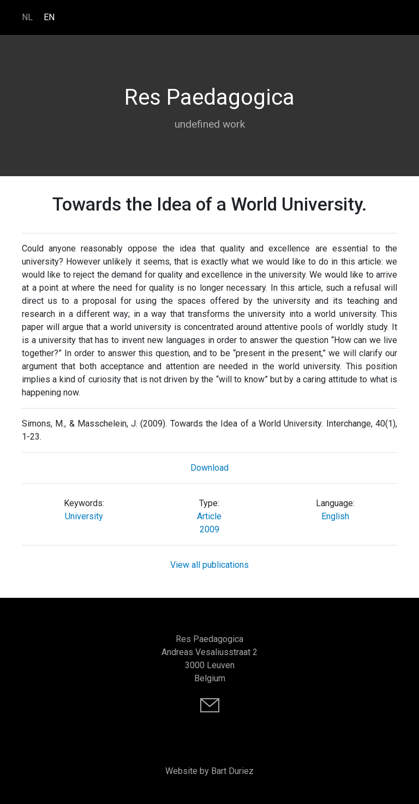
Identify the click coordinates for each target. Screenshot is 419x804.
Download (209, 468)
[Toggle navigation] (391, 17)
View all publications (209, 565)
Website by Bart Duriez (209, 771)
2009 (209, 529)
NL (27, 17)
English (335, 516)
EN (49, 17)
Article (209, 516)
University (84, 516)
